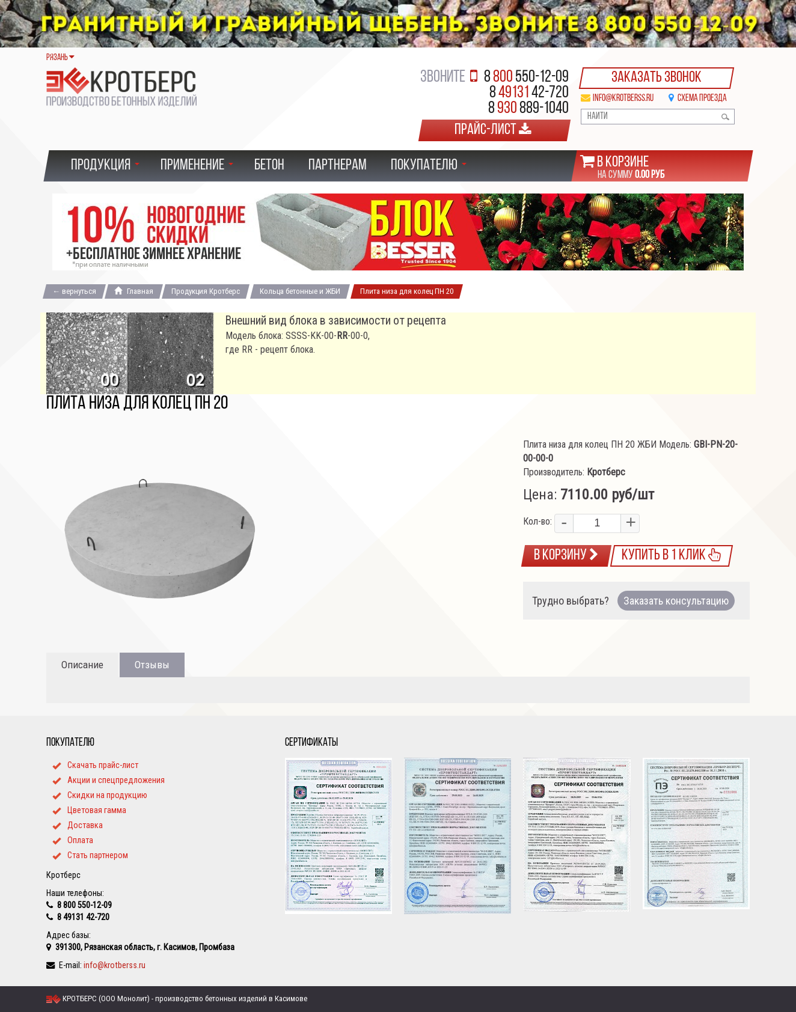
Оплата (80, 840)
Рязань (60, 57)
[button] (629, 523)
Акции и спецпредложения (116, 780)
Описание (82, 665)
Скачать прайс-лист (102, 765)
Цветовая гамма (96, 810)
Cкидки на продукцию (107, 795)
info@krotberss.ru (623, 98)
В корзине (623, 162)
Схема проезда (702, 98)
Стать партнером (97, 855)
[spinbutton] (597, 523)
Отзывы (152, 665)
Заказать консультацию (676, 600)
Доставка (85, 825)
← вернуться (74, 291)
